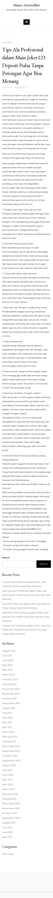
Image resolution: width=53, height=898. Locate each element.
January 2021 (9, 741)
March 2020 (8, 789)
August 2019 (8, 822)
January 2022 (9, 684)
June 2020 (7, 775)
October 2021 (9, 698)
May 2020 (7, 779)
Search (6, 557)
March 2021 (8, 732)
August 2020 (9, 765)
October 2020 (9, 755)
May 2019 (7, 837)
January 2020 (9, 798)
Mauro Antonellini (26, 5)
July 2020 (7, 770)
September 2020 (11, 760)
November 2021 (10, 693)
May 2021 (7, 722)
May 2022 (7, 665)
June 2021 (7, 717)
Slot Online (7, 42)
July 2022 (7, 655)
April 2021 (7, 727)
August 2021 (8, 708)
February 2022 (10, 679)
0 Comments (20, 87)
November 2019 (11, 808)
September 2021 (11, 703)
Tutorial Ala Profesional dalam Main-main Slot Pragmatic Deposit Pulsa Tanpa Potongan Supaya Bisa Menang (26, 629)
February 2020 (10, 794)
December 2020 (11, 746)
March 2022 (8, 674)
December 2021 (11, 689)
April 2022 (7, 670)
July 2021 (7, 712)
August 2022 (9, 650)
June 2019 (7, 832)
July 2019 (7, 827)
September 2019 (11, 818)
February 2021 (9, 736)
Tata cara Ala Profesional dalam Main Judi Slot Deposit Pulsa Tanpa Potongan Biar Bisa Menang (26, 595)
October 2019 (9, 813)
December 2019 (11, 803)
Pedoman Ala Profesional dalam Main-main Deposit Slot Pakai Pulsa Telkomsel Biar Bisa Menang (25, 616)
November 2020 (11, 751)
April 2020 (7, 784)
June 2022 (7, 660)
